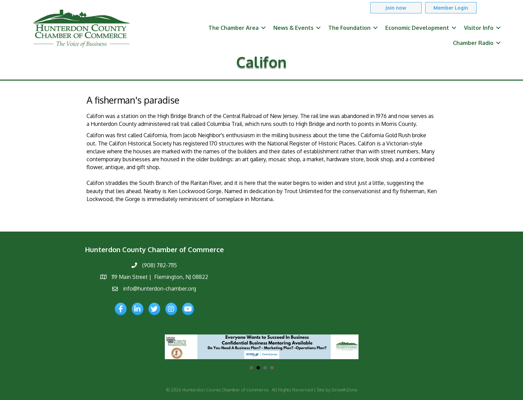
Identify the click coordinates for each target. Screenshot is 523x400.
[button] (396, 7)
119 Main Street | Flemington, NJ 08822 (160, 276)
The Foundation (349, 27)
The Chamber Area (233, 27)
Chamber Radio (473, 42)
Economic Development (417, 27)
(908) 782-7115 (159, 265)
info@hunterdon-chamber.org (159, 288)
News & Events (293, 27)
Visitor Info (478, 27)
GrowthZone (344, 389)
